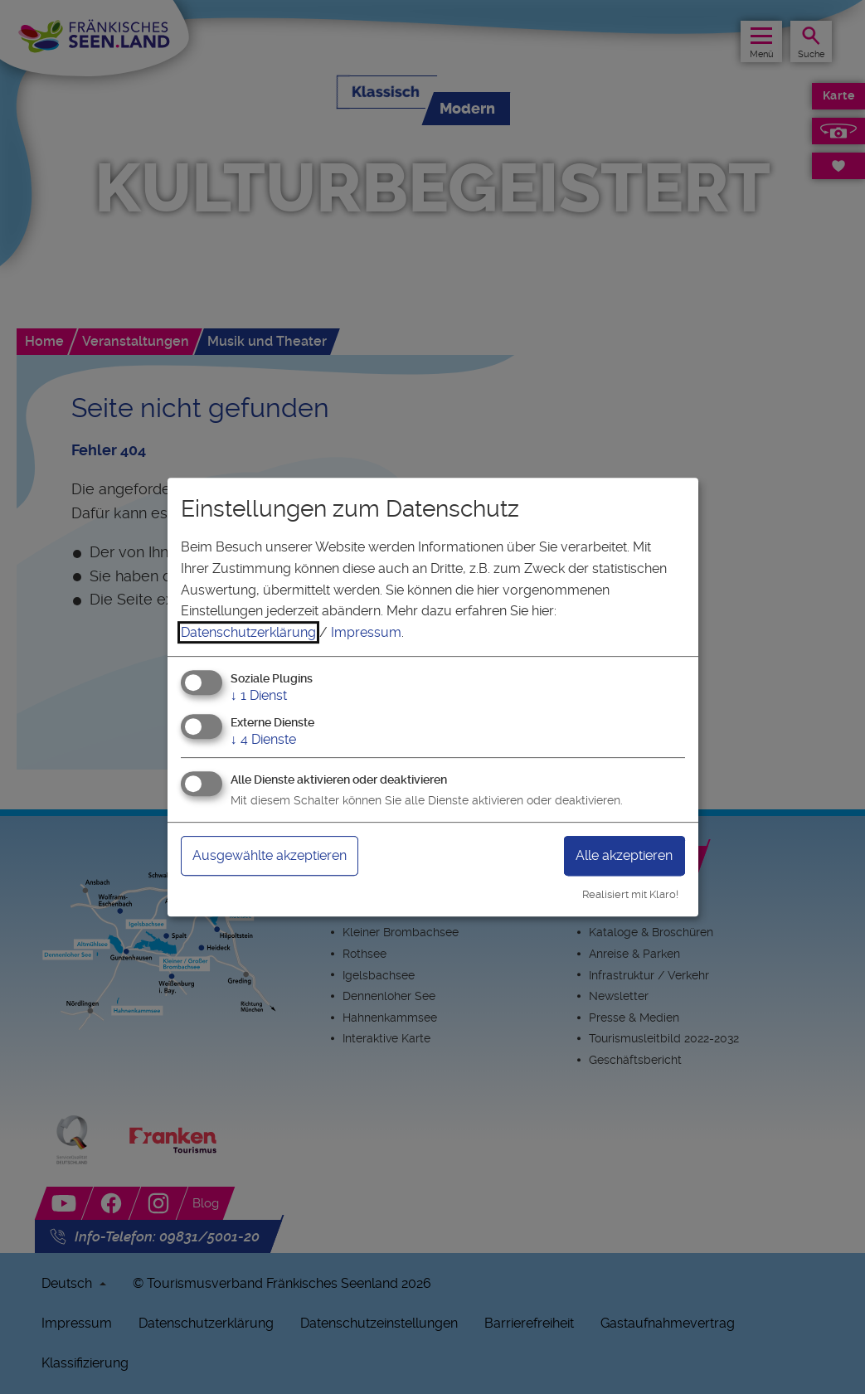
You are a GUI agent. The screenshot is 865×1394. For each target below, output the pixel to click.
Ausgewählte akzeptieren (269, 855)
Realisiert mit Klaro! (630, 894)
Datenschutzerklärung (248, 632)
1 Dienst (259, 696)
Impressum (366, 632)
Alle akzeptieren (624, 855)
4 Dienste (263, 739)
